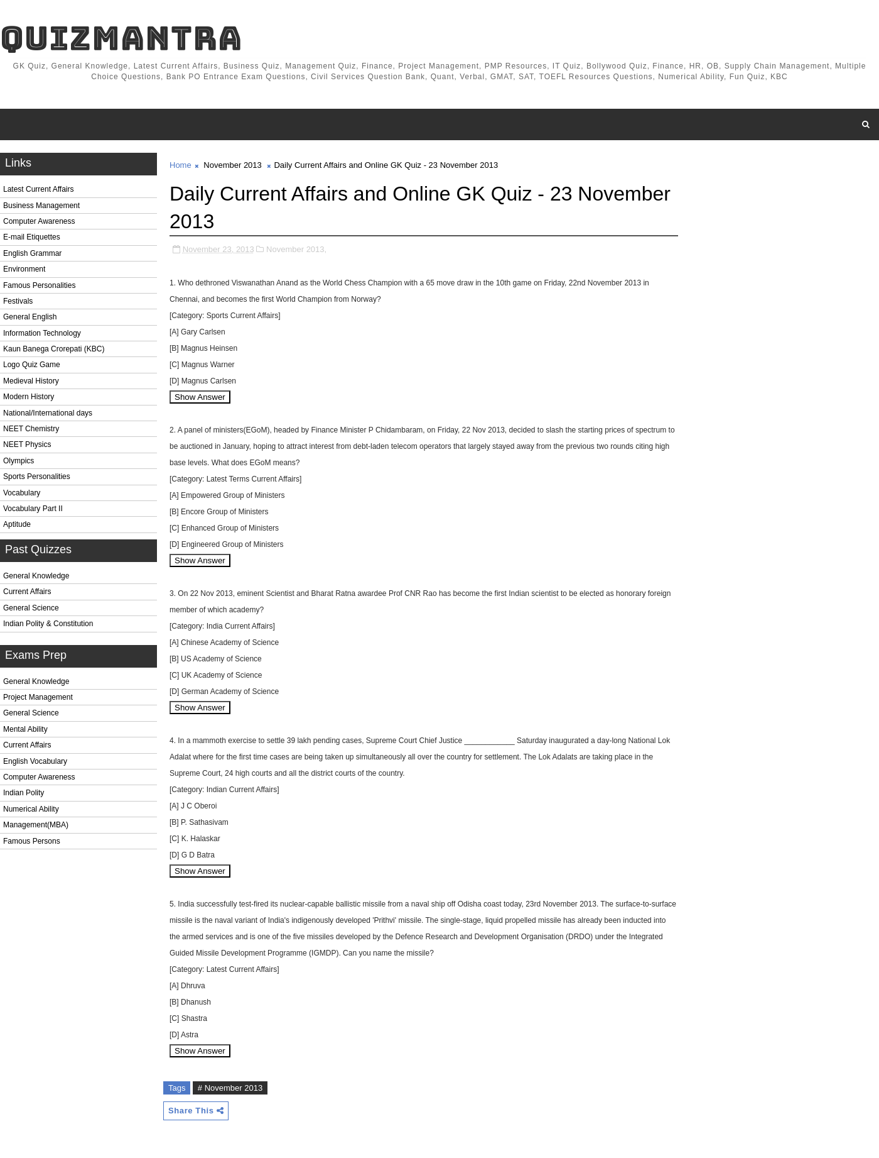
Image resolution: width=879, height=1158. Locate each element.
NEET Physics (27, 444)
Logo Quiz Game (31, 364)
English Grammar (32, 253)
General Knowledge (36, 575)
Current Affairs (27, 591)
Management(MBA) (35, 824)
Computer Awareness (39, 221)
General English (30, 316)
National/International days (47, 413)
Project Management (38, 697)
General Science (31, 608)
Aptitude (17, 524)
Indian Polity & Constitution (48, 623)
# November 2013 (230, 1088)
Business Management (41, 205)
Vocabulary (21, 492)
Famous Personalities (39, 285)
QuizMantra (121, 38)
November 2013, (296, 249)
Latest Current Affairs (38, 189)
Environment (24, 269)
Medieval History (31, 381)
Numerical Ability (31, 809)
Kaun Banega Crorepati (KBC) (53, 349)
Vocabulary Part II (33, 508)
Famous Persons (31, 841)
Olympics (18, 460)
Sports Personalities (36, 476)
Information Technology (42, 333)
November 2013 (232, 165)
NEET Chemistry (31, 428)
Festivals (18, 301)
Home (180, 165)
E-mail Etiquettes (31, 237)
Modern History (28, 396)
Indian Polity (23, 792)
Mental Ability (25, 729)
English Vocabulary (35, 761)
